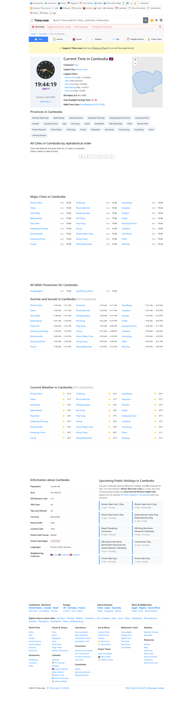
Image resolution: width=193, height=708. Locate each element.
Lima (120, 618)
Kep (64, 123)
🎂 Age (52, 13)
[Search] (145, 20)
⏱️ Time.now (39, 20)
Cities (31, 666)
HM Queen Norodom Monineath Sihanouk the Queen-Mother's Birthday (113, 544)
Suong (79, 228)
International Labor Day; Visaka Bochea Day (146, 516)
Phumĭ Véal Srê (83, 208)
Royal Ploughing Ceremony (109, 530)
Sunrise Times (104, 632)
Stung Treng (124, 129)
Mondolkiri (99, 123)
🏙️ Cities (62, 3)
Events (77, 669)
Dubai (134, 611)
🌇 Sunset (87, 8)
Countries (43, 34)
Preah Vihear (56, 129)
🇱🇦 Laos (53, 554)
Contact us (148, 660)
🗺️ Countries (50, 3)
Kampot (35, 123)
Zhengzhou (43, 621)
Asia (76, 65)
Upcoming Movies (82, 672)
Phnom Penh (82, 69)
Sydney (118, 611)
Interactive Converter (84, 650)
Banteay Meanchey (40, 118)
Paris (74, 611)
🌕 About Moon (104, 644)
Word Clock (125, 644)
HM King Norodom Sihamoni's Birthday (144, 530)
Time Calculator (81, 632)
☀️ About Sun (103, 641)
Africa (31, 632)
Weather (96, 39)
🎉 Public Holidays (59, 681)
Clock (54, 632)
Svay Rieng (139, 129)
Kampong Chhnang (96, 118)
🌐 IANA (98, 3)
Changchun (137, 618)
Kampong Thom (142, 118)
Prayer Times (155, 39)
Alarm (54, 635)
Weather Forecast (151, 632)
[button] (135, 60)
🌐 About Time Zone (60, 678)
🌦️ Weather (143, 3)
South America (35, 644)
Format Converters (83, 656)
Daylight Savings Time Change (59, 27)
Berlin (80, 611)
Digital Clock (126, 638)
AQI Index (148, 635)
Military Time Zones (60, 650)
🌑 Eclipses (65, 8)
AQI (116, 39)
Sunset (77, 39)
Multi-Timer (56, 644)
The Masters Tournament (102, 27)
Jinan (114, 618)
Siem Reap (69, 84)
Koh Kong (75, 123)
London (66, 611)
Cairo (141, 611)
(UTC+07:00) (99, 104)
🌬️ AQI (55, 8)
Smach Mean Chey (84, 233)
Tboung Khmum (39, 135)
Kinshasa (61, 618)
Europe (32, 638)
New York (33, 611)
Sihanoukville (36, 233)
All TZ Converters (82, 653)
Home (33, 34)
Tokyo (100, 611)
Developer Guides (156, 688)
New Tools (148, 650)
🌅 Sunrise (76, 8)
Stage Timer (57, 647)
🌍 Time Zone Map (112, 3)
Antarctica (33, 650)
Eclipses (101, 638)
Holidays (55, 666)
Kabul (65, 621)
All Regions (33, 660)
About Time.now (151, 663)
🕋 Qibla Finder (104, 656)
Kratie (87, 123)
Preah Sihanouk (39, 129)
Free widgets (126, 632)
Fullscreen (46, 101)
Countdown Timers (83, 638)
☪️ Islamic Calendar (60, 669)
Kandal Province (51, 123)
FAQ (127, 688)
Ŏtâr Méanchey (115, 123)
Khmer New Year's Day (112, 504)
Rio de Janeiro (150, 618)
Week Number (58, 672)
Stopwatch (56, 638)
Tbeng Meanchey (84, 244)
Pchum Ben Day (109, 558)
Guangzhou (56, 621)
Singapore (108, 611)
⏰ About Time (58, 675)
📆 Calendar (121, 8)
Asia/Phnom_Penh (84, 291)
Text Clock (125, 641)
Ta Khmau (80, 202)
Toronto (54, 611)
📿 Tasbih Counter (105, 660)
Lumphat (126, 228)
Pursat (83, 129)
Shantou (33, 621)
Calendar (55, 660)
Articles (147, 644)
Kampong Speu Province (120, 118)
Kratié (124, 218)
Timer (54, 641)
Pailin (129, 123)
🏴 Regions (72, 3)
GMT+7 (46, 88)
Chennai (70, 618)
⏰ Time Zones (86, 3)
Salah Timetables (105, 653)
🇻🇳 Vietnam (75, 554)
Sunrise (58, 39)
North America (35, 641)
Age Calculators (81, 635)
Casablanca (90, 618)
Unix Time (79, 660)
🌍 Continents (36, 3)
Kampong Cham (76, 118)
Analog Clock (126, 635)
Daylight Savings (135, 39)
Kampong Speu (83, 213)
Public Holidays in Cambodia (135, 495)
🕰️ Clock (98, 8)
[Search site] (97, 20)
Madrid (79, 618)
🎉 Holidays (108, 8)
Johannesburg (151, 611)
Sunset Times (103, 635)
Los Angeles (44, 611)
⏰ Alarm (34, 13)
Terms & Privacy (150, 656)
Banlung (126, 244)
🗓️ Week (44, 13)
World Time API (138, 688)
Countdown (126, 647)
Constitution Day (142, 541)
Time (38, 39)
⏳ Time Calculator (136, 8)
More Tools (148, 653)
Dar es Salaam (103, 618)
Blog (146, 647)
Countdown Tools (82, 641)
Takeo (67, 80)
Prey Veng (71, 129)
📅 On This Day (58, 663)
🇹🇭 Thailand (63, 554)
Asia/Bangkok (86, 104)
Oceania (32, 647)
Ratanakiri (95, 129)
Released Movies (82, 675)
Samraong (126, 233)
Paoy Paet (69, 90)
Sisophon (126, 208)
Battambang (70, 87)
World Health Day (81, 27)
